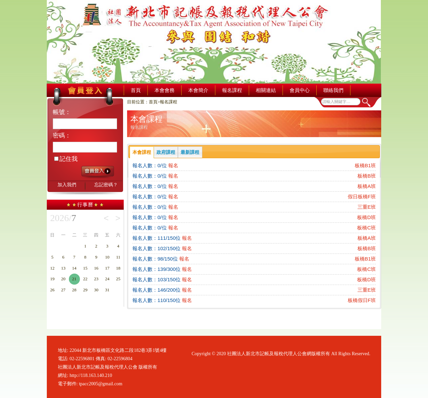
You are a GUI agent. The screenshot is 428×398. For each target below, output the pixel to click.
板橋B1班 (365, 165)
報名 (173, 165)
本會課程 (141, 152)
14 (74, 268)
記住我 (66, 159)
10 (107, 257)
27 (63, 289)
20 (63, 278)
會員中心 (300, 90)
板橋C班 (366, 227)
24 (107, 278)
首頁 (136, 90)
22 (85, 278)
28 (74, 289)
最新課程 (190, 152)
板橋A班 (366, 186)
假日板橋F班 (362, 196)
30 (96, 289)
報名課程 (232, 90)
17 (107, 268)
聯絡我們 (333, 90)
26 (52, 289)
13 (63, 268)
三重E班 (366, 207)
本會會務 (164, 90)
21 (74, 278)
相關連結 (266, 90)
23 (96, 278)
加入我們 (67, 184)
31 (107, 289)
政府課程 (165, 152)
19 (52, 278)
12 (52, 268)
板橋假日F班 (362, 300)
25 (118, 278)
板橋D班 (366, 217)
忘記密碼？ (106, 184)
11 (118, 257)
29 (85, 289)
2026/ (63, 218)
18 (118, 268)
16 (96, 268)
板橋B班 (366, 176)
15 (85, 268)
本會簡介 (198, 90)
